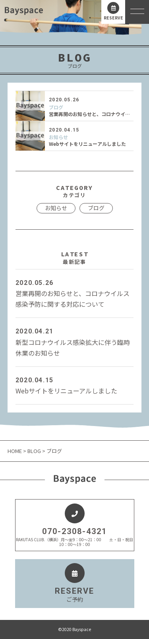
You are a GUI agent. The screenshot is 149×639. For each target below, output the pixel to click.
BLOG (34, 451)
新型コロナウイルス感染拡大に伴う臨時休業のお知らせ (74, 341)
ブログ (56, 107)
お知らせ (58, 137)
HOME (15, 451)
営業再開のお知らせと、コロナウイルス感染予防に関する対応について (74, 293)
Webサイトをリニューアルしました (87, 143)
